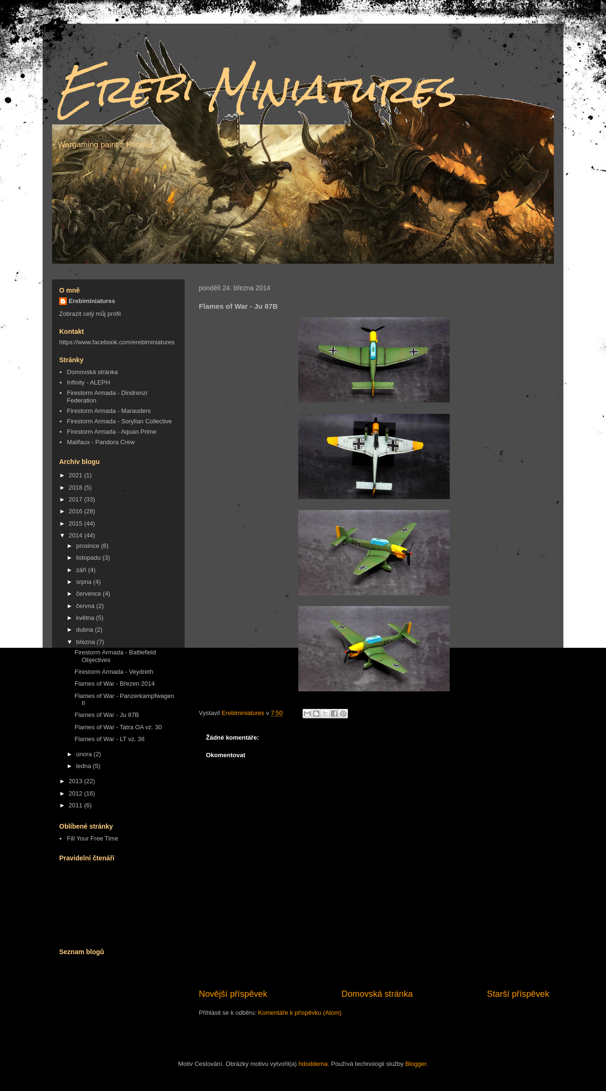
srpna (84, 581)
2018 (76, 487)
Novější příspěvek (233, 994)
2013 (76, 781)
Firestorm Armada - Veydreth (113, 671)
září (82, 569)
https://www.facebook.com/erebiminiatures (117, 342)
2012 (76, 793)
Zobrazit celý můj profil (90, 313)
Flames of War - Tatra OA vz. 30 (117, 727)
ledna (84, 765)
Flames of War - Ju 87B (106, 714)
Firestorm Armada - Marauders (109, 410)
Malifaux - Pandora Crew (100, 442)
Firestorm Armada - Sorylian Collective (119, 421)
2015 (76, 523)
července (89, 593)
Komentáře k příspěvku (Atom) (299, 1012)
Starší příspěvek (518, 994)
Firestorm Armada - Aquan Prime (111, 431)
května (86, 617)
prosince (88, 545)
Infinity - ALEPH (88, 382)
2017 (76, 499)
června (86, 605)
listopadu (89, 557)
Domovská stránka (377, 994)
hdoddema (313, 1063)
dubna (85, 629)
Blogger (415, 1063)
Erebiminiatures (92, 300)
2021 (76, 475)
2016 (76, 511)
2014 (76, 535)
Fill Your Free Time (92, 838)
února (85, 754)
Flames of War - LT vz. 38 (109, 738)
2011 (76, 805)
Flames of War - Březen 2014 (114, 683)
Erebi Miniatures (256, 89)
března (86, 641)
